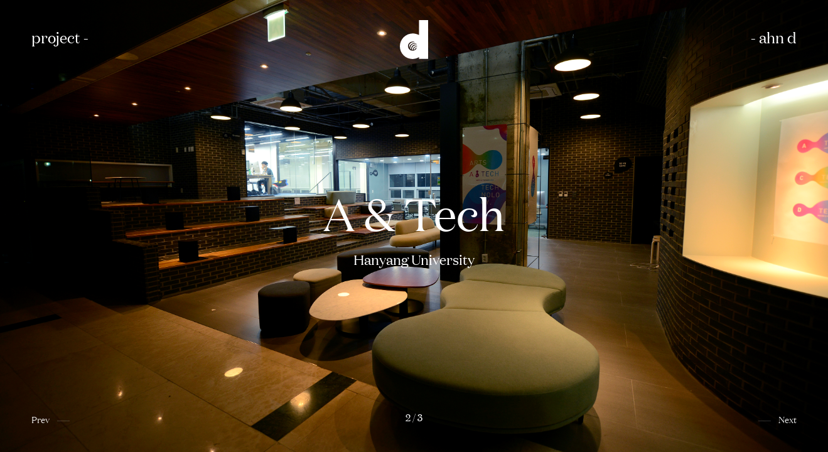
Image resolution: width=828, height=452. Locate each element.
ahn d (778, 36)
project (55, 36)
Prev (40, 418)
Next (787, 418)
